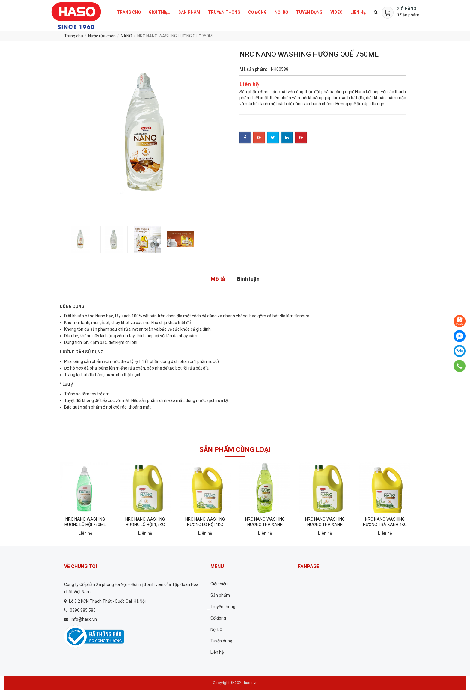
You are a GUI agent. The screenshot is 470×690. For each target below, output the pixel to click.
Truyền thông (224, 12)
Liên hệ (358, 12)
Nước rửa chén (102, 36)
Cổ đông (257, 12)
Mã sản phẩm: (253, 69)
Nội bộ (281, 12)
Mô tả (218, 279)
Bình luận (248, 279)
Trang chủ (129, 12)
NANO (126, 36)
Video (336, 12)
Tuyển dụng (309, 12)
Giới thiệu (160, 12)
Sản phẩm (189, 12)
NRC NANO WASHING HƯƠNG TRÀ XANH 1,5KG (325, 524)
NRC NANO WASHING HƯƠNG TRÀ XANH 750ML (265, 524)
